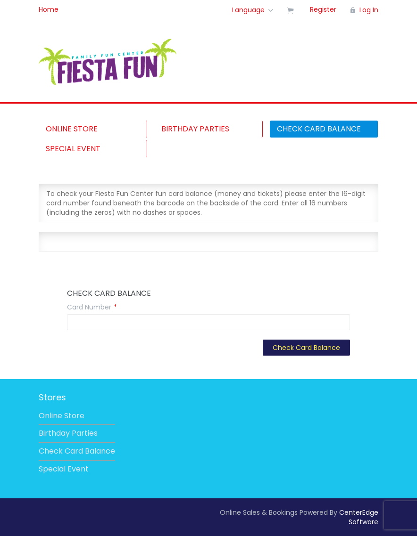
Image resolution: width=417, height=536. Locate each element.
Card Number (89, 307)
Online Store (72, 128)
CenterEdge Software (358, 517)
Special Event (73, 148)
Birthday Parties (195, 128)
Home (48, 9)
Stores (52, 397)
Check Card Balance (319, 128)
